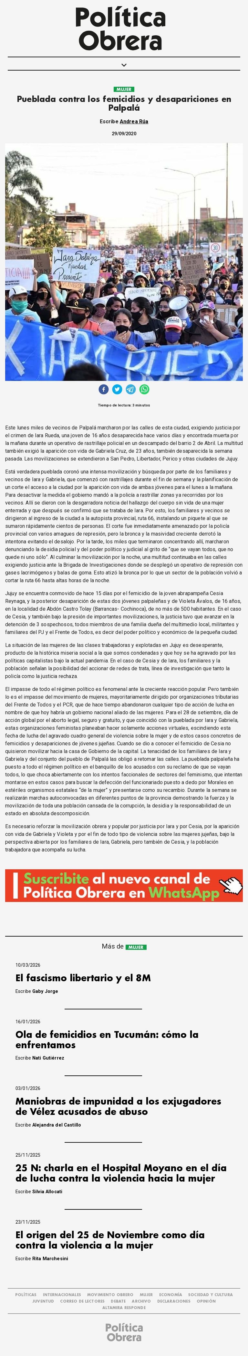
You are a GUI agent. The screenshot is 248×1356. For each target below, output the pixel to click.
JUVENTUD (43, 1301)
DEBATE (118, 1301)
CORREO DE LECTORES (82, 1301)
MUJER (124, 89)
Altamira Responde (124, 1308)
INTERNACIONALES (62, 1295)
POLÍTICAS (25, 1295)
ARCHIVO (141, 1301)
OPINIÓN (206, 1301)
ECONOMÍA (170, 1295)
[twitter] (117, 390)
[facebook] (103, 390)
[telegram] (131, 390)
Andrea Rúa (134, 121)
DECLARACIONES (174, 1301)
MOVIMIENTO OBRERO (110, 1295)
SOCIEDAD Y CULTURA (210, 1295)
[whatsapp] (144, 390)
